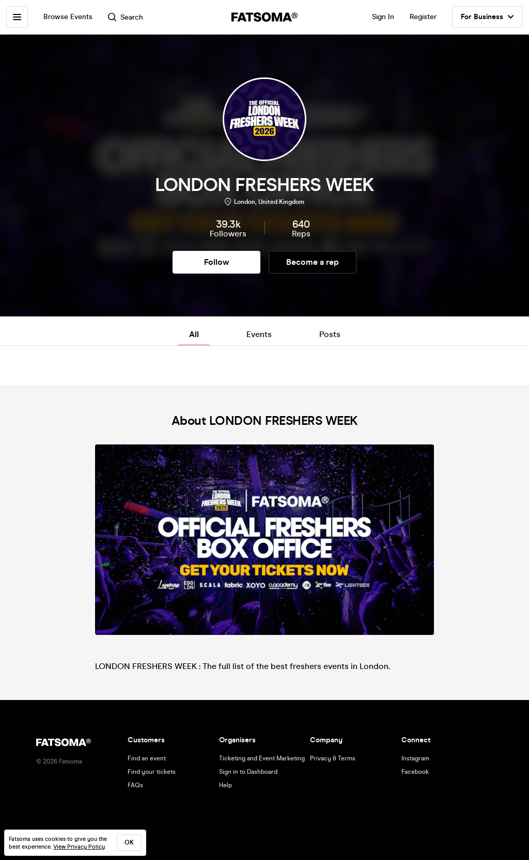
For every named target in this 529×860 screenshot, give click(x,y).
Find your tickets (152, 771)
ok (129, 842)
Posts (329, 334)
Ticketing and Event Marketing (262, 758)
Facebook (415, 771)
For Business (487, 17)
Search (125, 17)
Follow (216, 262)
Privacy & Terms (332, 758)
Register (423, 16)
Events (259, 334)
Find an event (147, 758)
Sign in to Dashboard (248, 771)
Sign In (383, 16)
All (194, 334)
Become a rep (312, 262)
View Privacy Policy (79, 846)
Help (225, 785)
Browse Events (67, 16)
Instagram (415, 758)
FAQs (135, 785)
